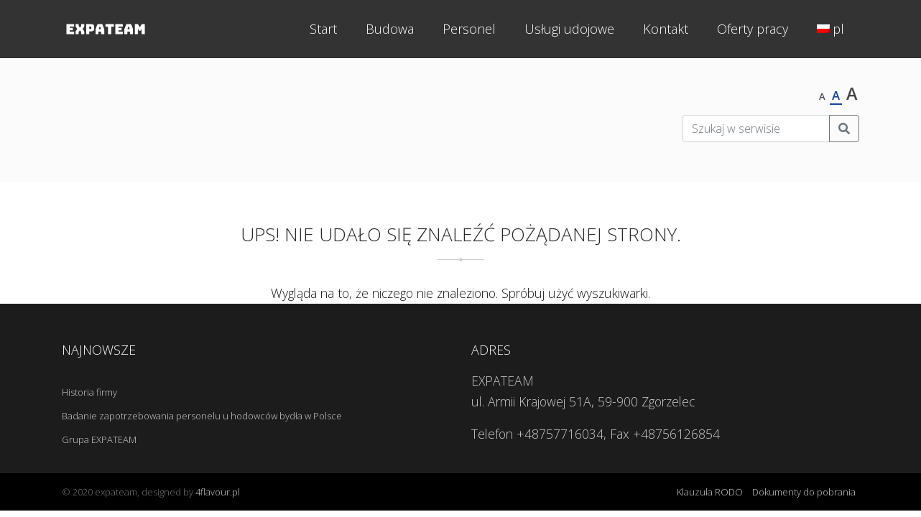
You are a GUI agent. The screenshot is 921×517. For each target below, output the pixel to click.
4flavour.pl (217, 491)
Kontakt (665, 28)
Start (323, 28)
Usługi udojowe (569, 28)
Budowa (390, 28)
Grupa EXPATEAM (99, 439)
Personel (469, 28)
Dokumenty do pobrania (804, 491)
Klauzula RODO (710, 491)
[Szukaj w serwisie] (756, 128)
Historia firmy (89, 392)
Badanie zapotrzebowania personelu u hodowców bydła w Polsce (202, 415)
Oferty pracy (752, 28)
